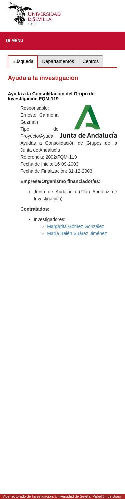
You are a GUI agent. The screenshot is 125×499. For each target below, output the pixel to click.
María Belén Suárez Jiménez (77, 233)
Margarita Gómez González (75, 226)
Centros (90, 61)
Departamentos (58, 61)
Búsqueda (22, 61)
